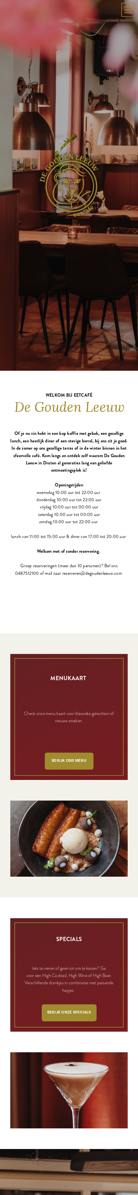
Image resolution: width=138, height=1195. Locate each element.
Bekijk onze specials (69, 931)
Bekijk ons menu (69, 679)
